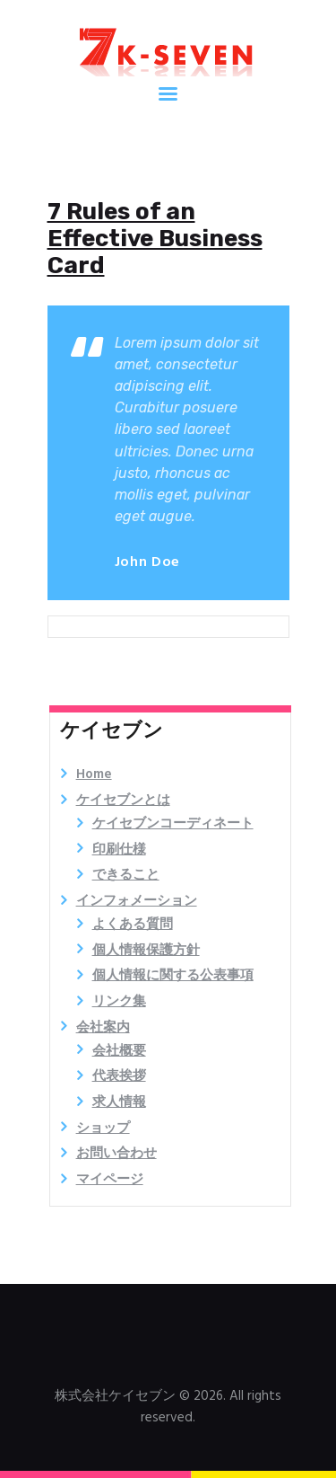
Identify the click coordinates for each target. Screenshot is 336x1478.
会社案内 (103, 1028)
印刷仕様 (119, 850)
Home (94, 774)
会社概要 (119, 1051)
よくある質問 (132, 924)
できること (125, 875)
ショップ (103, 1128)
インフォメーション (136, 901)
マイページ (109, 1179)
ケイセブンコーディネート (173, 824)
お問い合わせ (116, 1153)
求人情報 (119, 1102)
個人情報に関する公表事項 (173, 976)
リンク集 (119, 1002)
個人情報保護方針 (146, 950)
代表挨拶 (119, 1076)
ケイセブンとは (123, 800)
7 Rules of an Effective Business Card (155, 239)
